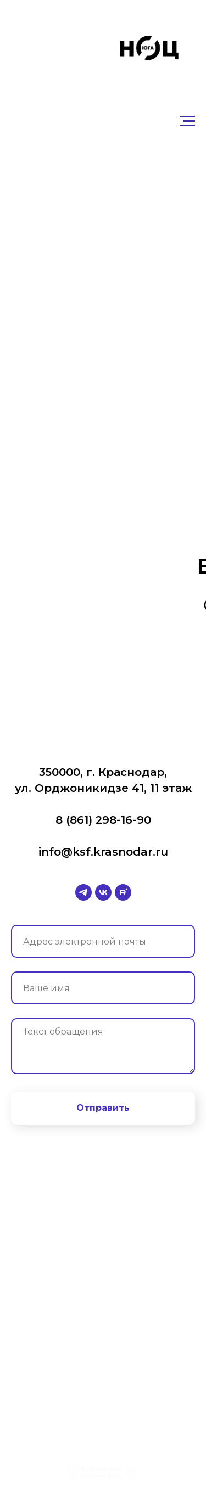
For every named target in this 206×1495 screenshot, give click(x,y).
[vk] (103, 892)
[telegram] (83, 892)
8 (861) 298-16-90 (103, 820)
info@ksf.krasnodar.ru (103, 851)
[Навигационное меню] (187, 121)
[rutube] (123, 892)
